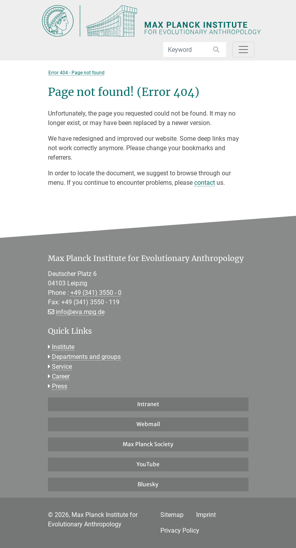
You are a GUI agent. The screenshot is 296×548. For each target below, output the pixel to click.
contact (204, 182)
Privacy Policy (179, 530)
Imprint (206, 515)
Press (59, 386)
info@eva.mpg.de (80, 312)
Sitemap (172, 515)
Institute (63, 347)
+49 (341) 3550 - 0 (95, 292)
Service (62, 366)
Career (61, 376)
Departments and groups (86, 356)
